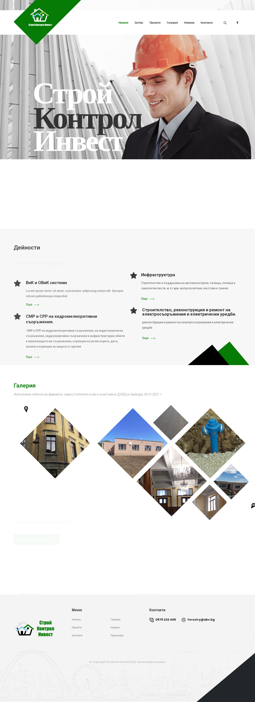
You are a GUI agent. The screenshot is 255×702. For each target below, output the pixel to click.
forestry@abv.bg (198, 620)
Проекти (155, 23)
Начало (123, 23)
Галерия (172, 23)
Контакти (207, 23)
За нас (139, 23)
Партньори (117, 635)
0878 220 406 (162, 620)
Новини (189, 23)
